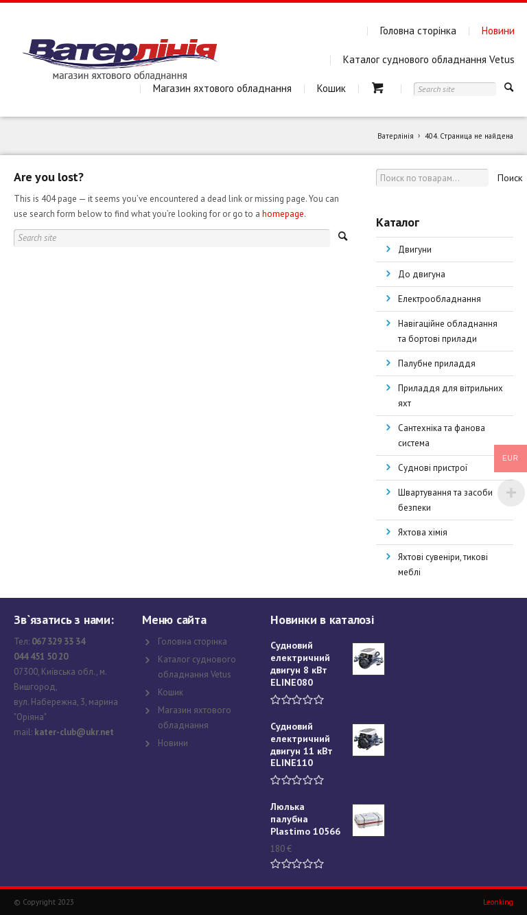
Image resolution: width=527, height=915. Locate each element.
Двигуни (415, 249)
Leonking (498, 902)
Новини (498, 30)
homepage (283, 214)
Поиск (509, 178)
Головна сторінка (418, 30)
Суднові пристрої (432, 468)
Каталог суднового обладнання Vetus (429, 59)
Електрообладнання (439, 299)
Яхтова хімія (422, 532)
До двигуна (421, 274)
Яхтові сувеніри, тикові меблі (443, 564)
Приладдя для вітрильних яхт (450, 395)
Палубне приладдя (437, 363)
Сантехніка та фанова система (441, 435)
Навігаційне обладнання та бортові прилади (447, 331)
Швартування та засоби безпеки (445, 500)
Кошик (331, 88)
